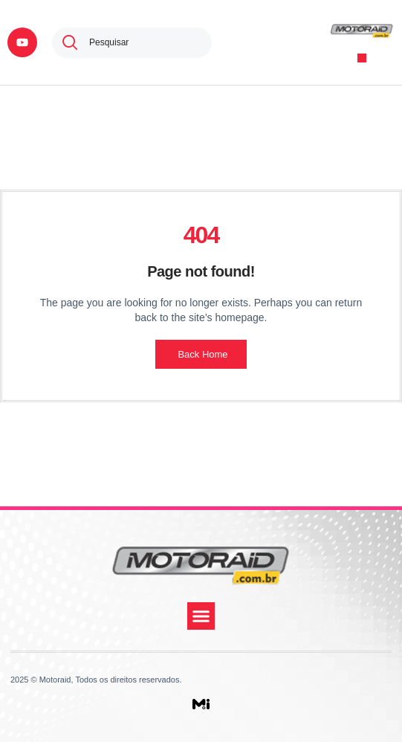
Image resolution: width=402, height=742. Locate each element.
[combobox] (132, 43)
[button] (362, 58)
